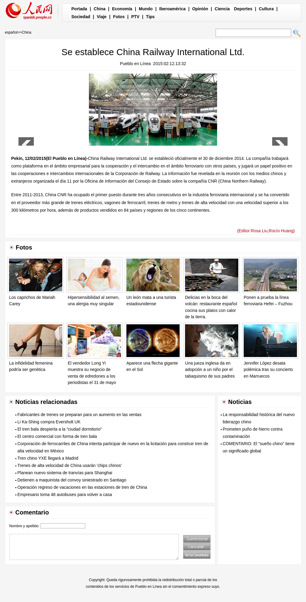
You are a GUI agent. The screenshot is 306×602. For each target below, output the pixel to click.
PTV (135, 16)
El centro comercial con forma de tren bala (57, 436)
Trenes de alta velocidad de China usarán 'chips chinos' (70, 465)
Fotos (119, 16)
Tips (150, 16)
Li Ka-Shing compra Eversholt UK (49, 421)
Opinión (200, 8)
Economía (122, 8)
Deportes (243, 8)
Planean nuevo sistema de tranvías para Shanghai (65, 472)
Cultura (266, 8)
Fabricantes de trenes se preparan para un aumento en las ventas (80, 414)
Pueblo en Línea (135, 63)
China (100, 8)
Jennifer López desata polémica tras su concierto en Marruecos (268, 370)
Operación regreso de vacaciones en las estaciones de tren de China (82, 487)
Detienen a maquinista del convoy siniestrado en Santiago (72, 480)
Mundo (146, 8)
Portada (79, 8)
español (11, 32)
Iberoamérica (172, 8)
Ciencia (222, 8)
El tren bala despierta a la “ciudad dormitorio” (60, 429)
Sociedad (80, 16)
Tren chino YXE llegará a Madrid (48, 458)
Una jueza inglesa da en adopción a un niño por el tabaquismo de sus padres (210, 370)
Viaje (101, 16)
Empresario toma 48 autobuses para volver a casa (65, 494)
